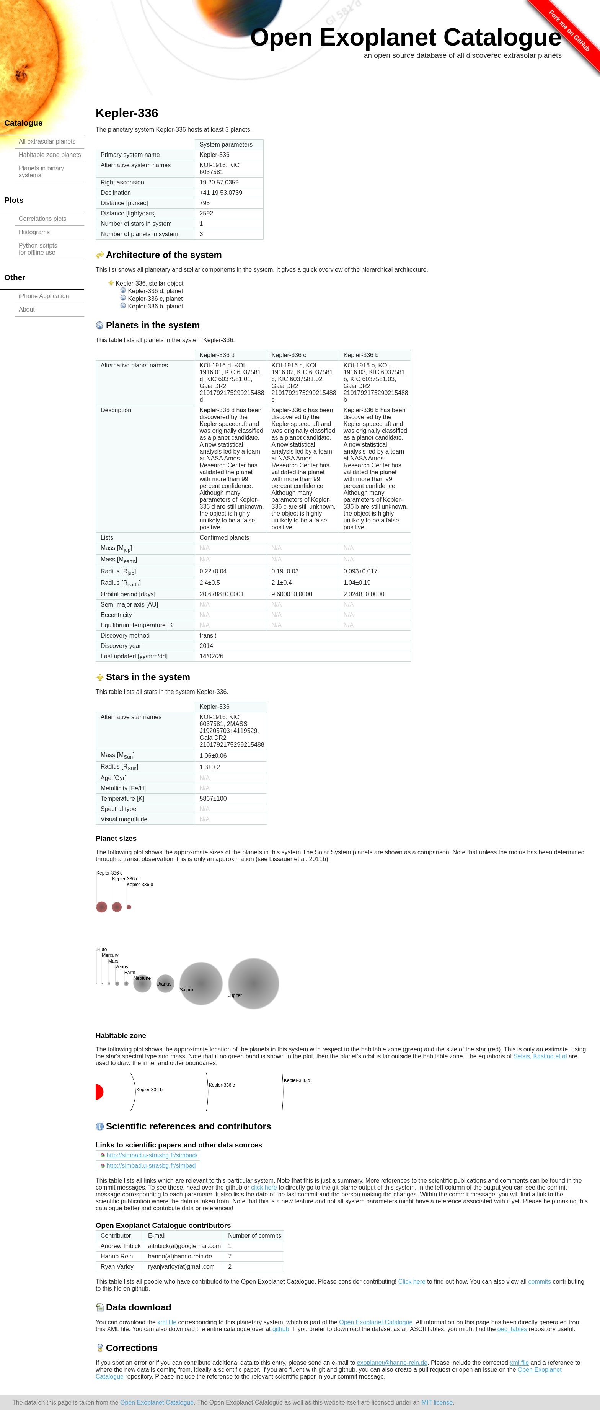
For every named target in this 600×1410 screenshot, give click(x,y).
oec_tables (512, 1329)
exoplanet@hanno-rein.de (392, 1362)
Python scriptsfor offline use (38, 249)
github (280, 1329)
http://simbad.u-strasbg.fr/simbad (151, 1165)
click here (264, 1187)
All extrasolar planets (47, 141)
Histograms (34, 232)
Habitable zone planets (50, 155)
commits (539, 1281)
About (27, 309)
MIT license (437, 1402)
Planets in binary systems (41, 171)
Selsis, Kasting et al (540, 1056)
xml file (166, 1322)
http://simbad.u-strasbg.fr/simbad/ (151, 1155)
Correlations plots (43, 218)
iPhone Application (44, 296)
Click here (412, 1281)
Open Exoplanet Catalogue (406, 37)
